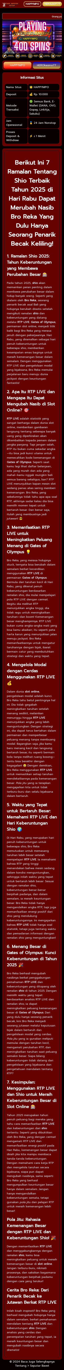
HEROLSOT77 (52, 4)
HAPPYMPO (32, 4)
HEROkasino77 (46, 65)
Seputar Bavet (39, 1366)
